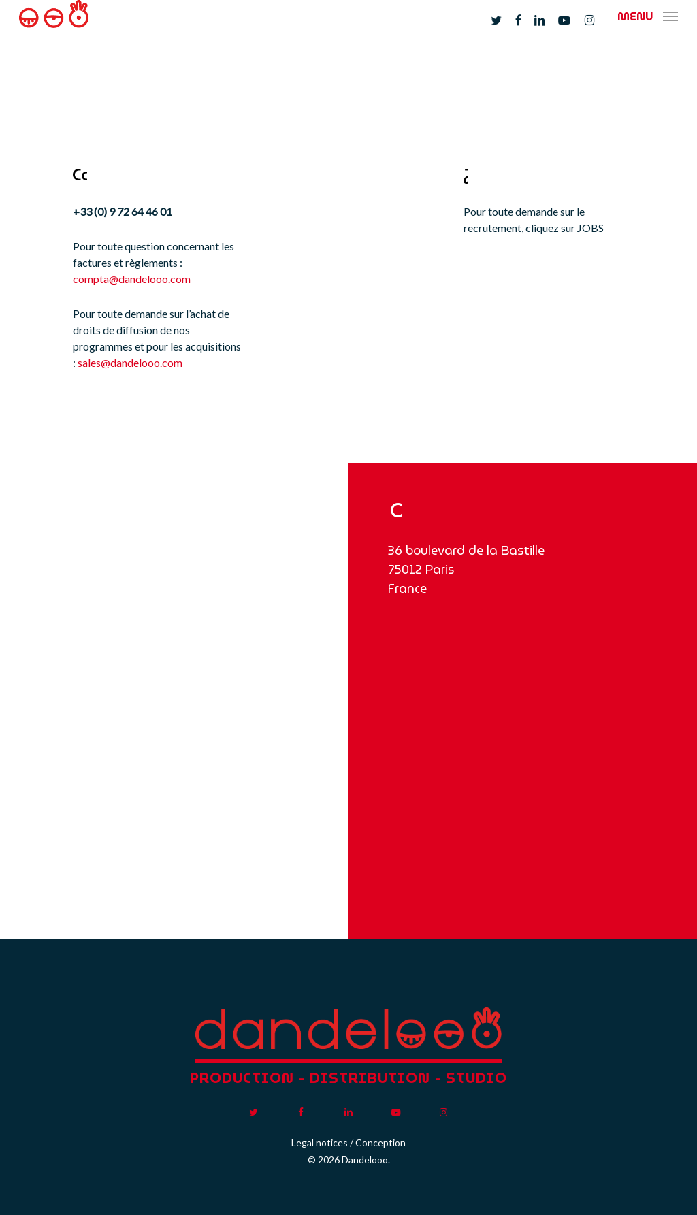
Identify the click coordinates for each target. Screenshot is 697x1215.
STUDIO (476, 1078)
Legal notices (319, 1142)
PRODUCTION (242, 1078)
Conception (380, 1142)
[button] (647, 30)
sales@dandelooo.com (130, 362)
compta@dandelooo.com (132, 278)
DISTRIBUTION (370, 1078)
